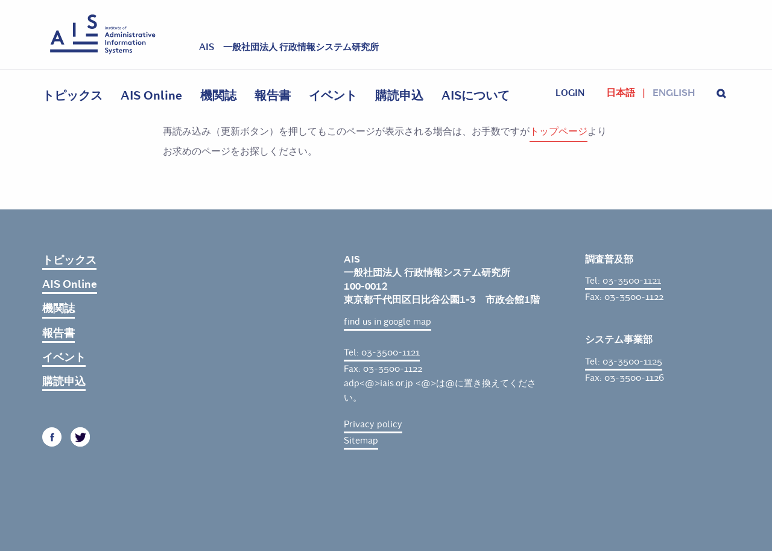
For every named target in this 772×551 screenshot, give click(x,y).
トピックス (72, 95)
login (569, 93)
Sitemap (361, 440)
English (674, 93)
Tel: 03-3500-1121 (382, 352)
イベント (333, 95)
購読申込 (399, 95)
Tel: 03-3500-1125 (623, 361)
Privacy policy (373, 424)
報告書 (273, 95)
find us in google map (387, 321)
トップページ (558, 131)
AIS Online (151, 95)
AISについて (475, 95)
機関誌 (218, 95)
